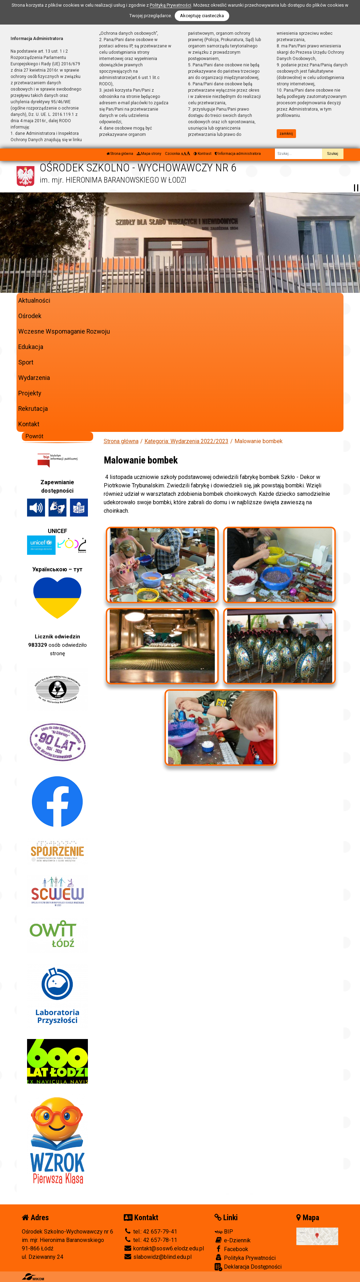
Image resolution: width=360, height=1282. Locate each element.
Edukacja (30, 346)
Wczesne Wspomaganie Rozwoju (64, 331)
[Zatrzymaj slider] (356, 187)
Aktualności (34, 300)
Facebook (231, 1249)
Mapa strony (149, 154)
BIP (223, 1231)
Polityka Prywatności (245, 1257)
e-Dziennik (232, 1240)
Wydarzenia (34, 377)
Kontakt (28, 424)
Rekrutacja (33, 408)
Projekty (29, 393)
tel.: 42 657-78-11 (150, 1240)
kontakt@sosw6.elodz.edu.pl (164, 1248)
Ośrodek (29, 316)
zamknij (286, 134)
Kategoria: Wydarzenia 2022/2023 (186, 441)
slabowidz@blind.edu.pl (158, 1257)
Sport (25, 362)
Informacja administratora (238, 154)
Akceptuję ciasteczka (202, 15)
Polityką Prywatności (170, 5)
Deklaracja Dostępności (248, 1267)
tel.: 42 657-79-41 (150, 1231)
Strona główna (120, 154)
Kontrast (202, 154)
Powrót (34, 436)
